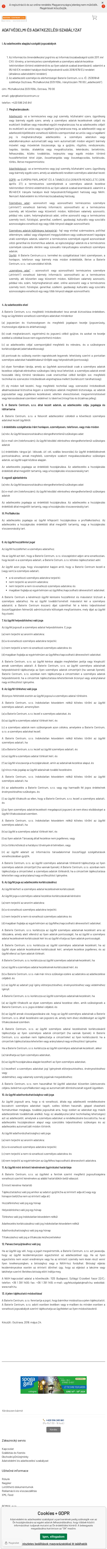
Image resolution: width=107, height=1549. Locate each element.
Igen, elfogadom (53, 1536)
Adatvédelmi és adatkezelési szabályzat (25, 1460)
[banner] (14, 19)
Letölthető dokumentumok (17, 1487)
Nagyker (6, 1483)
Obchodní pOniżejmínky (15, 1456)
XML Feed (7, 1494)
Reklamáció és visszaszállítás (19, 1491)
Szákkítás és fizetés (13, 1452)
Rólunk (6, 1479)
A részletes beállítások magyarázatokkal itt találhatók (53, 1543)
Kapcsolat (8, 1448)
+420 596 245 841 (53, 1420)
